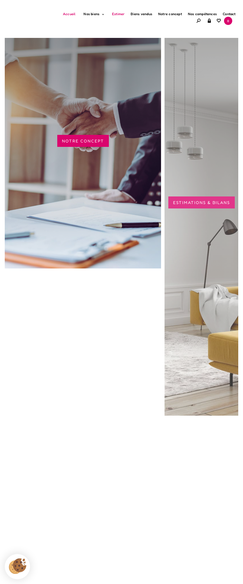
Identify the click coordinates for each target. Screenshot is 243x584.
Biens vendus (141, 14)
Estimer (118, 14)
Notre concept (170, 14)
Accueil (69, 14)
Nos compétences (202, 14)
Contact (229, 14)
